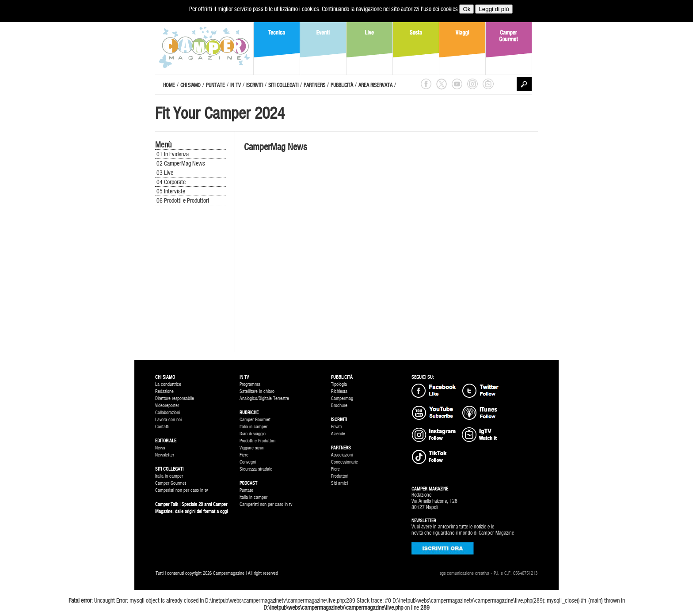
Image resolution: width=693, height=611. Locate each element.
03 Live (164, 172)
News (160, 448)
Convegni (248, 462)
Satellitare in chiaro (257, 391)
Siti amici (339, 483)
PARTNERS (314, 85)
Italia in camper (169, 476)
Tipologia (339, 384)
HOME (169, 85)
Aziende (338, 434)
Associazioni (342, 455)
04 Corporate (171, 181)
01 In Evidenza (172, 154)
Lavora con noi (168, 419)
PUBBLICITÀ (342, 85)
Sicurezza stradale (256, 469)
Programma (250, 384)
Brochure (339, 405)
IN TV (235, 85)
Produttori (339, 476)
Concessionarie (344, 462)
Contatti (162, 427)
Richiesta (339, 391)
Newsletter (164, 455)
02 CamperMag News (180, 163)
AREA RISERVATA (375, 85)
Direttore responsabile (174, 398)
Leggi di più (494, 9)
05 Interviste (170, 191)
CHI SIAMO (190, 85)
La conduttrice (168, 384)
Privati (336, 427)
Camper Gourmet (170, 483)
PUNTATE (215, 85)
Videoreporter (167, 405)
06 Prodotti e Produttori (182, 200)
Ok (466, 9)
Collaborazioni (167, 412)
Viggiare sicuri (252, 448)
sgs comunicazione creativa (464, 573)
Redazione (164, 391)
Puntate (246, 490)
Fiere (244, 455)
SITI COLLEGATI (283, 85)
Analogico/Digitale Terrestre (264, 398)
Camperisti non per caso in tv (181, 490)
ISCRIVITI (254, 85)
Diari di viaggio (253, 434)
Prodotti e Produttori (257, 441)
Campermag (342, 398)
